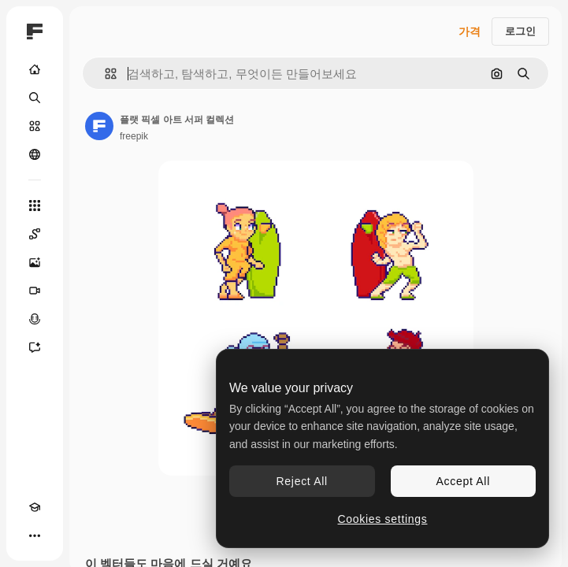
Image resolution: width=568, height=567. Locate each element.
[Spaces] (34, 233)
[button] (104, 74)
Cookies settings (383, 519)
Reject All (302, 481)
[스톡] (34, 126)
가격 (469, 31)
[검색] (34, 97)
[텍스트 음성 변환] (34, 319)
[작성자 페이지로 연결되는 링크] (99, 126)
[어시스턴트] (34, 347)
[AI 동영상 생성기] (34, 290)
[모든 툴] (34, 205)
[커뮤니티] (34, 154)
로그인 (520, 31)
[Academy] (34, 507)
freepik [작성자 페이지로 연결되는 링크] (134, 136)
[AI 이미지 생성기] (34, 262)
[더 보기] (34, 535)
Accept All (463, 481)
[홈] (34, 69)
